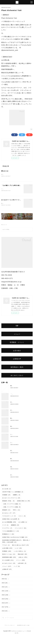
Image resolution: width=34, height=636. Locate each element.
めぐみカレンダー (8, 513)
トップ (17, 566)
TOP (17, 326)
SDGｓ (16, 510)
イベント (20, 560)
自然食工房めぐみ (23, 501)
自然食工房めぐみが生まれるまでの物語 (14, 537)
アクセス (6, 545)
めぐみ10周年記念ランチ (17, 410)
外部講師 (6, 495)
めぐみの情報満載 (9, 522)
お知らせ (23, 557)
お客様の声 (17, 359)
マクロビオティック (9, 516)
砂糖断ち (16, 495)
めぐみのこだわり (17, 376)
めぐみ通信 (23, 522)
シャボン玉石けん (20, 551)
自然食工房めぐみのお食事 (10, 519)
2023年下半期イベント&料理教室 (12, 492)
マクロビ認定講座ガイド (10, 531)
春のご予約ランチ (15, 426)
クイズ (5, 525)
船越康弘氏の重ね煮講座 (17, 418)
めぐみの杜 (6, 489)
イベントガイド (20, 528)
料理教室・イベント (17, 343)
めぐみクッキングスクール (11, 498)
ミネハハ (22, 516)
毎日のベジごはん (8, 554)
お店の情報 (7, 548)
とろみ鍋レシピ (14, 434)
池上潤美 (12, 467)
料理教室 (6, 551)
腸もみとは (4, 171)
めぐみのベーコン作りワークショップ (13, 200)
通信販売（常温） (8, 501)
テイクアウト (7, 528)
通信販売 (6, 510)
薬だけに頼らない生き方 (20, 545)
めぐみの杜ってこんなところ (18, 475)
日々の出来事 (8, 560)
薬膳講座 (15, 525)
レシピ (18, 548)
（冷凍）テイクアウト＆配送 (11, 504)
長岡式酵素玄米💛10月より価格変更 (20, 451)
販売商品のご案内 (17, 367)
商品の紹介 (22, 554)
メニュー (17, 334)
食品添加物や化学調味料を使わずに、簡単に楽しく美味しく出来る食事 (16, 541)
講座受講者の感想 (9, 557)
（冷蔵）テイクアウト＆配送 (11, 507)
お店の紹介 (17, 351)
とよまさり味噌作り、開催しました (20, 443)
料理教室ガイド (8, 534)
